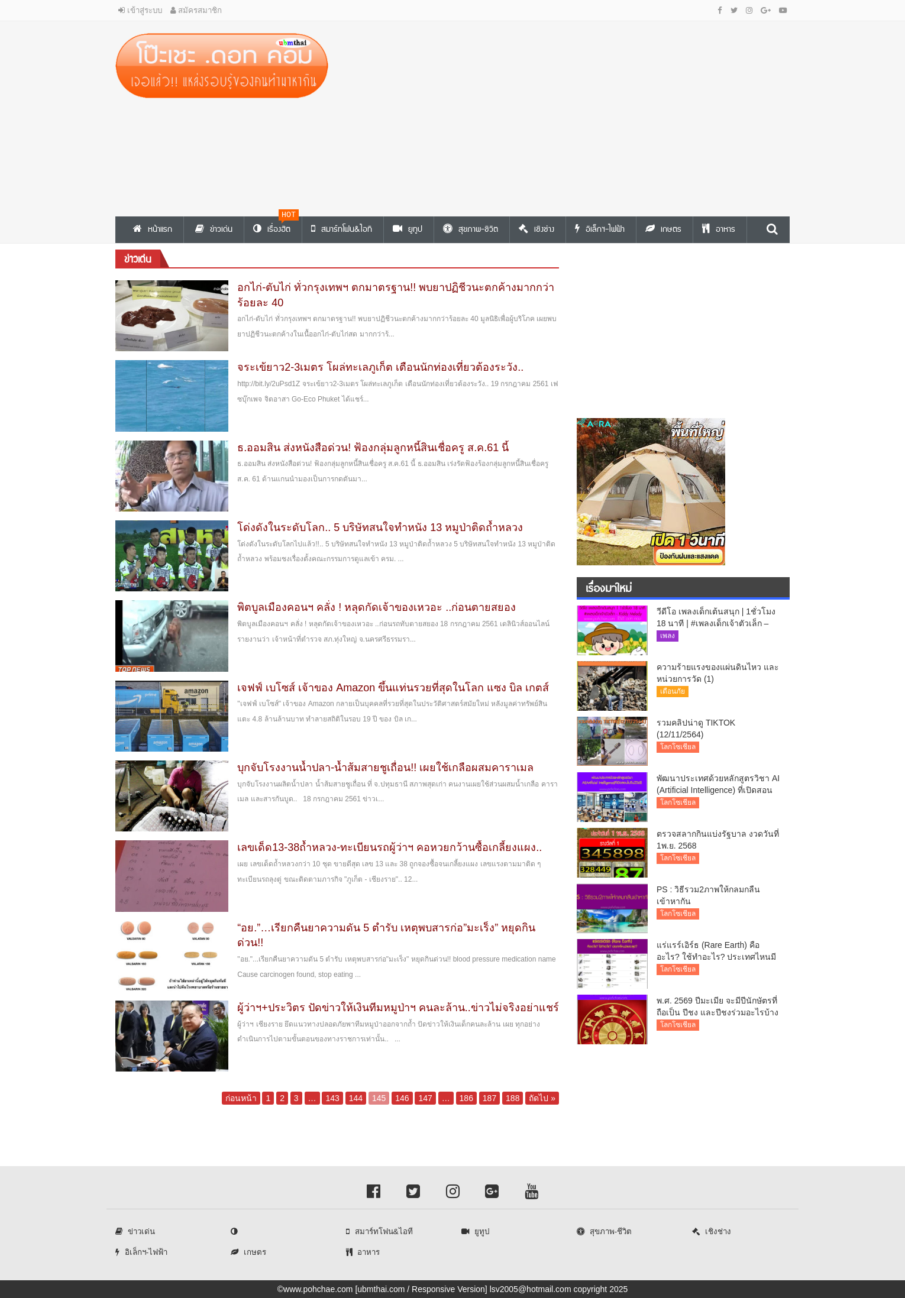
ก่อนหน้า (241, 1098)
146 (402, 1098)
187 (489, 1098)
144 (356, 1098)
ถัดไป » (542, 1098)
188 (512, 1098)
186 (466, 1098)
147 (425, 1098)
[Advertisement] (568, 116)
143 (332, 1098)
